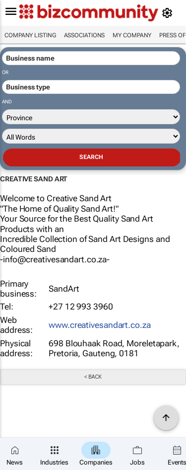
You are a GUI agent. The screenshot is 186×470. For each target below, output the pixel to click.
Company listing (30, 35)
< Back (93, 377)
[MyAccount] (169, 12)
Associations (84, 35)
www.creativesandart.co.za (100, 325)
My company (132, 35)
